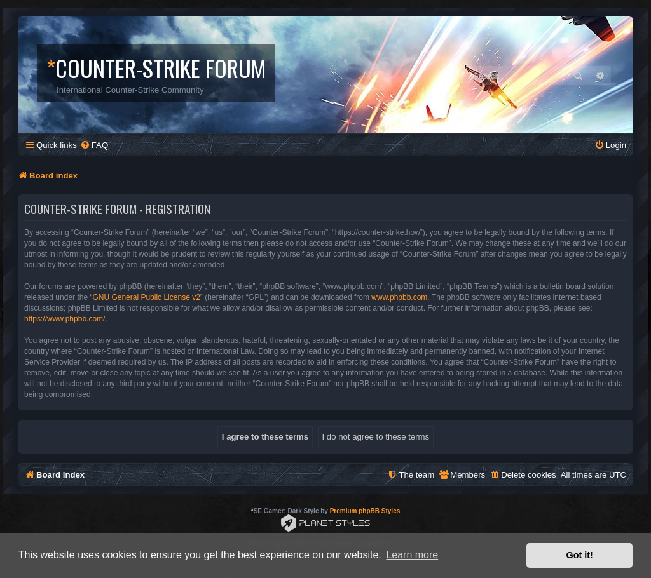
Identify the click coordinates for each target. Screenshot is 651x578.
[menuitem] (94, 145)
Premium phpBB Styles (365, 510)
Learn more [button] (412, 554)
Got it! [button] (579, 555)
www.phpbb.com (399, 297)
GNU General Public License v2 (146, 297)
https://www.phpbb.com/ (64, 318)
